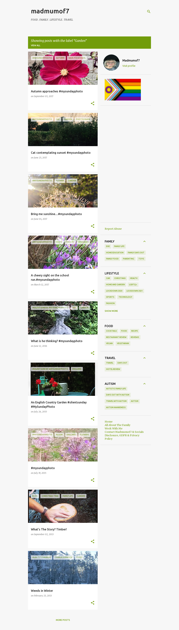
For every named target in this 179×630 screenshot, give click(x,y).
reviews (135, 337)
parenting (128, 259)
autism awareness (116, 407)
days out (122, 363)
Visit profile (128, 65)
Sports (110, 297)
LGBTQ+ (133, 284)
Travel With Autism (116, 401)
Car (108, 278)
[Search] (149, 11)
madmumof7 (50, 11)
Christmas (120, 278)
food (124, 331)
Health (133, 278)
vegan (109, 343)
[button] (92, 103)
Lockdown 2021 (135, 291)
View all (35, 45)
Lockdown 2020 (114, 291)
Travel (109, 363)
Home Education (114, 252)
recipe (134, 331)
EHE (108, 246)
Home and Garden (115, 284)
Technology (125, 297)
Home (108, 421)
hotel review (113, 369)
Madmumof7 (131, 60)
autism (134, 401)
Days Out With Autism (117, 395)
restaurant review (116, 337)
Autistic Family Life (116, 389)
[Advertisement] (126, 164)
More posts (63, 620)
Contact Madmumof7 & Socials (124, 432)
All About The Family (117, 425)
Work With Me (113, 428)
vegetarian (123, 343)
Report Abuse (113, 228)
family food (112, 259)
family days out (136, 252)
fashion (110, 303)
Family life (119, 246)
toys (141, 259)
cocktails (111, 331)
